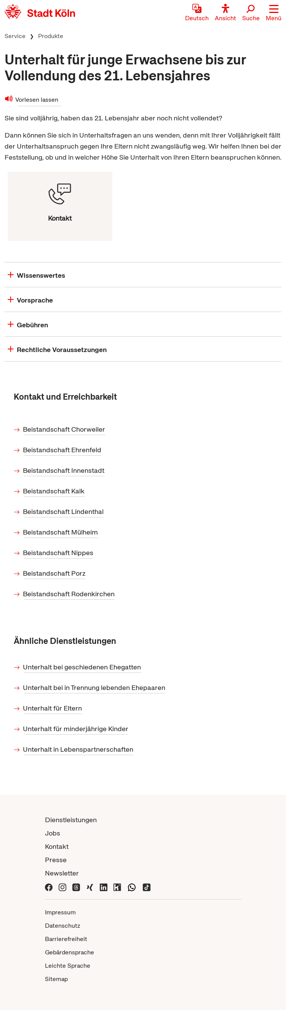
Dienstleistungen (71, 819)
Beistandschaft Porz (54, 573)
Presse (56, 859)
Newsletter (62, 873)
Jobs (52, 833)
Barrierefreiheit (66, 939)
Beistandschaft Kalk (54, 491)
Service (15, 36)
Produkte (50, 36)
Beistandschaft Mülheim (61, 532)
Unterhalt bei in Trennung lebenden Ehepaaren (94, 687)
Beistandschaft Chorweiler (64, 429)
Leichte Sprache (67, 966)
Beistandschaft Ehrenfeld (62, 449)
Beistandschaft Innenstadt (64, 470)
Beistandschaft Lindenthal (64, 511)
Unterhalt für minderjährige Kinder (76, 728)
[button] (273, 13)
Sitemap (56, 979)
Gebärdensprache (69, 952)
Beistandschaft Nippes (58, 552)
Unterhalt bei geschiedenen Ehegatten (82, 667)
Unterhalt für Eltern (53, 708)
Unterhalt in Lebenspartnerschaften (78, 749)
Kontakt (57, 846)
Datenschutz (62, 926)
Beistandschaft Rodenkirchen (69, 593)
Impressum (60, 912)
